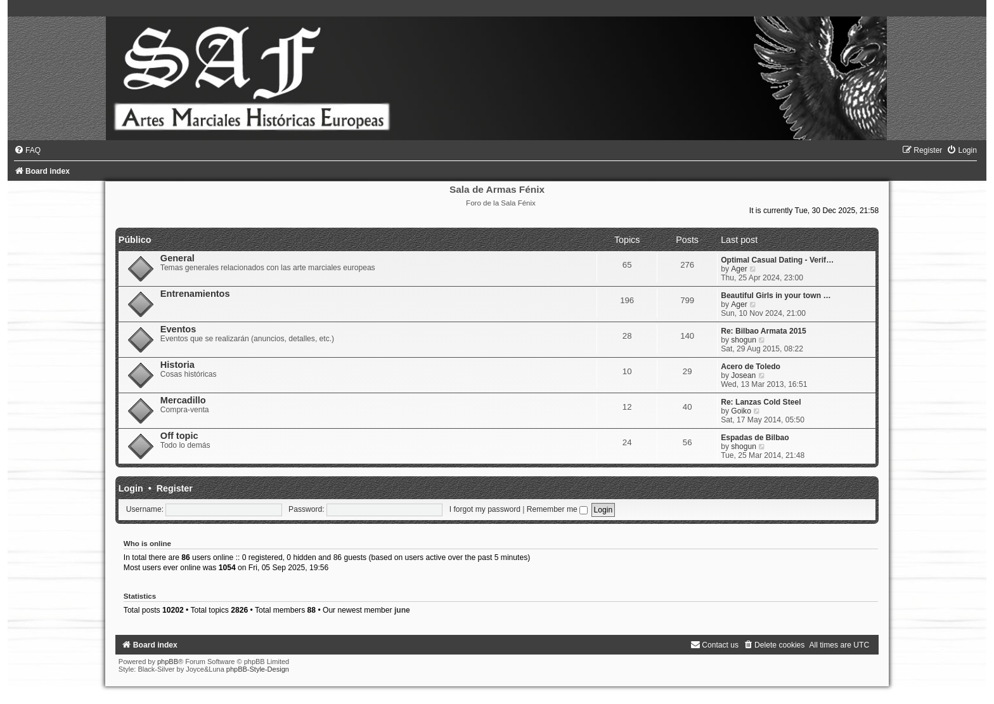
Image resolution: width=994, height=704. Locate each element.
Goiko (741, 411)
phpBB (167, 661)
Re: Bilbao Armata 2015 (763, 331)
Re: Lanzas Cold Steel (761, 402)
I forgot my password (484, 509)
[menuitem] (27, 150)
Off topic (179, 436)
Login (131, 488)
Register (175, 488)
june (402, 610)
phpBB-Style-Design (257, 669)
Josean (743, 375)
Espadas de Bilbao (755, 437)
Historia (177, 365)
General (177, 258)
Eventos (178, 329)
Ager (739, 268)
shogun (743, 340)
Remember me (557, 509)
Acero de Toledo (750, 366)
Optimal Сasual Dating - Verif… (777, 260)
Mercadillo (183, 400)
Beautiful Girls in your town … (775, 295)
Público (135, 240)
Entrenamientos (195, 294)
